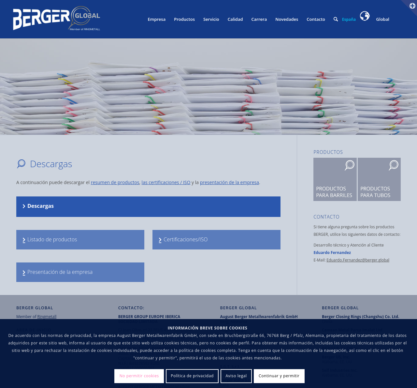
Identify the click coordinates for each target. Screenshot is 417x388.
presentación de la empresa (229, 182)
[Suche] (335, 19)
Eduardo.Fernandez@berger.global (357, 259)
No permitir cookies (139, 376)
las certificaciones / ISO (166, 182)
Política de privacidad (192, 376)
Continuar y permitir (279, 376)
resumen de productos (115, 182)
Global (375, 19)
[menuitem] (156, 19)
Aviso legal (236, 376)
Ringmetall (47, 316)
